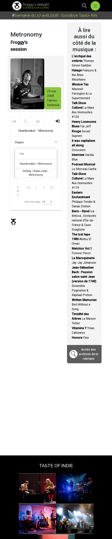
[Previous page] (36, 187)
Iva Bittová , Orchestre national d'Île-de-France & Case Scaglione (84, 220)
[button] (35, 142)
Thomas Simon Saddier (83, 60)
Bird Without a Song (84, 304)
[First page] (28, 187)
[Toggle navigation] (95, 6)
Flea (80, 337)
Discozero (83, 145)
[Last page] (51, 187)
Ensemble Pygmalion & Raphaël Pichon (84, 281)
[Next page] (44, 187)
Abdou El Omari (81, 239)
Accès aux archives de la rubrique (88, 354)
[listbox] (47, 202)
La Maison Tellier (84, 318)
